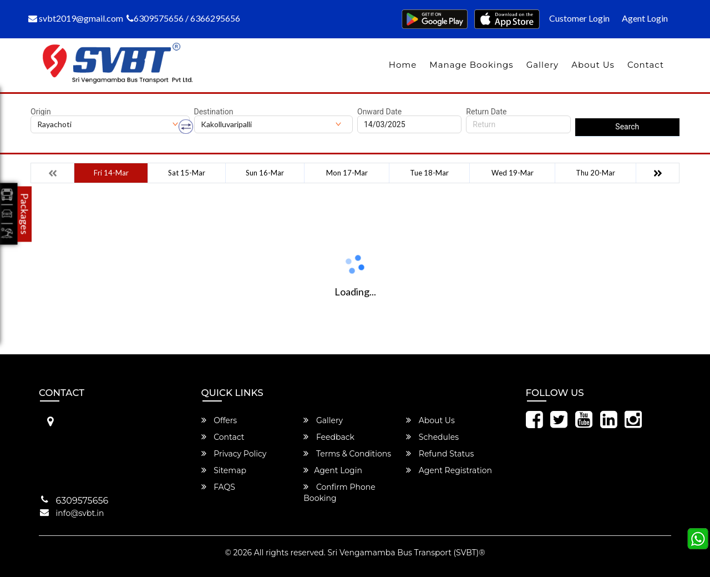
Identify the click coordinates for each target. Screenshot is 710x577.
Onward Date (379, 112)
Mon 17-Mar (347, 172)
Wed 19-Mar (512, 172)
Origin (41, 112)
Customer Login (579, 18)
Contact (645, 64)
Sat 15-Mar (186, 172)
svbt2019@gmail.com (75, 18)
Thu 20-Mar (595, 172)
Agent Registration (449, 470)
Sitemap (223, 470)
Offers (219, 420)
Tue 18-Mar (429, 172)
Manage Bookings (471, 64)
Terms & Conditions (347, 454)
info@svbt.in (80, 513)
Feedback (328, 437)
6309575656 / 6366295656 (183, 18)
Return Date (486, 112)
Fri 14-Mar (111, 172)
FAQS (218, 487)
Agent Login (645, 18)
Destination (214, 112)
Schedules (432, 437)
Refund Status (440, 454)
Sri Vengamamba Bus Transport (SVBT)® (406, 553)
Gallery (542, 64)
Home (403, 64)
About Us (593, 64)
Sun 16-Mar (265, 172)
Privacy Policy (234, 454)
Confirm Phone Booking (339, 492)
